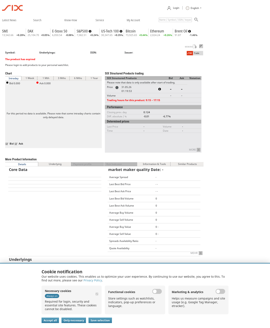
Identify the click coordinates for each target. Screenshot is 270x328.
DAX (30, 30)
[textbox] (175, 20)
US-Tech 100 (110, 30)
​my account (133, 20)
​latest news (9, 20)
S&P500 (83, 30)
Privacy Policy (92, 280)
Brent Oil (181, 30)
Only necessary (74, 320)
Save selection (100, 320)
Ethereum (157, 30)
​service (100, 20)
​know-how (70, 20)
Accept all (50, 320)
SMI (5, 30)
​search (37, 20)
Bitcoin (131, 30)
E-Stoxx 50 (59, 30)
